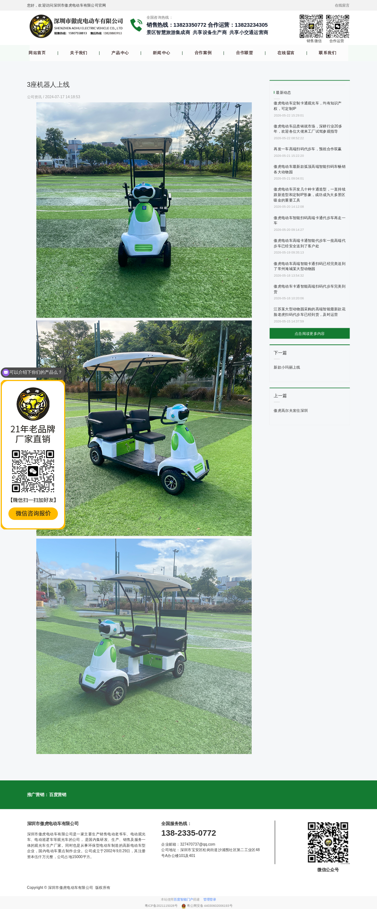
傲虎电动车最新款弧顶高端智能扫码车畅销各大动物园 (309, 169)
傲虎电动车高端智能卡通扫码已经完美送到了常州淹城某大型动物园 (309, 266)
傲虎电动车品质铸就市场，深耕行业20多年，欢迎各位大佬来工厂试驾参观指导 (308, 128)
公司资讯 (35, 97)
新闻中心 (161, 53)
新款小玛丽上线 (287, 367)
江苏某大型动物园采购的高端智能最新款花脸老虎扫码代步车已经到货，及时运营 (309, 312)
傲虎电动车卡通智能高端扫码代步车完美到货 (309, 288)
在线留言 (286, 53)
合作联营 (244, 53)
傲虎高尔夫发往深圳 (291, 410)
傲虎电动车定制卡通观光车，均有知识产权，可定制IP (307, 106)
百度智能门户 (183, 899)
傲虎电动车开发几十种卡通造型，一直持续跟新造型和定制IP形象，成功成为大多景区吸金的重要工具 (309, 194)
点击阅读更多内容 (310, 333)
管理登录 (209, 899)
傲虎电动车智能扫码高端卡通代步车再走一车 (309, 220)
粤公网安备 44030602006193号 (209, 906)
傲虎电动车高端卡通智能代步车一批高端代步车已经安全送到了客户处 (309, 243)
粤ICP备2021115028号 (162, 906)
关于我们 (78, 53)
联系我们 (327, 53)
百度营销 (57, 794)
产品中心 (120, 53)
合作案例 (203, 53)
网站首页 (37, 53)
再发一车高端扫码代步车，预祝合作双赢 (307, 149)
